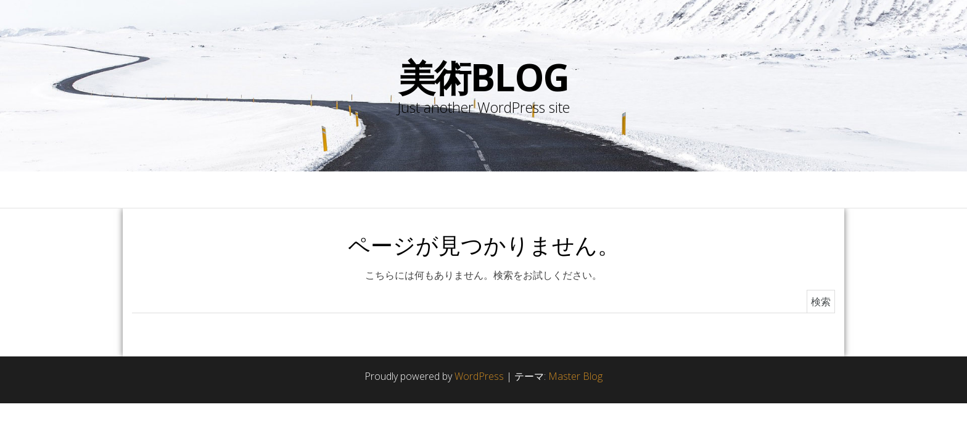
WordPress (479, 376)
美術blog (483, 77)
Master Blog (575, 376)
